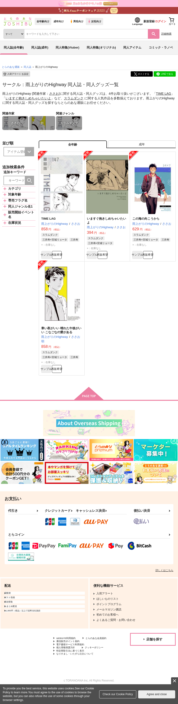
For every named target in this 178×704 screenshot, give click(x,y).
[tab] (142, 145)
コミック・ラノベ (161, 47)
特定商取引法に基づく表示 (73, 664)
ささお (54, 93)
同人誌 (27, 66)
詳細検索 (166, 33)
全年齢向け (43, 21)
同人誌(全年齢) (14, 47)
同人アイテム (132, 47)
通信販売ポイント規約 (70, 653)
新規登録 (149, 21)
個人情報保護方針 (67, 660)
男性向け (76, 21)
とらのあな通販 (11, 66)
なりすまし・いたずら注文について (78, 668)
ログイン (160, 21)
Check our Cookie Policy (118, 694)
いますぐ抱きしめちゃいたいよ (28, 98)
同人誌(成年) (39, 47)
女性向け (94, 21)
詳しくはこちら (164, 577)
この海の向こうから (145, 221)
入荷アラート (16, 74)
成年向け (59, 21)
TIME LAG (163, 93)
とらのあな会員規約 (68, 649)
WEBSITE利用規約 (68, 645)
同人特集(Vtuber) (67, 47)
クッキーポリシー (100, 660)
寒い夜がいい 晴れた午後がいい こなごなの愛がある (61, 335)
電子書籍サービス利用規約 (73, 656)
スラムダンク (73, 98)
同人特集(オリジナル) (101, 47)
